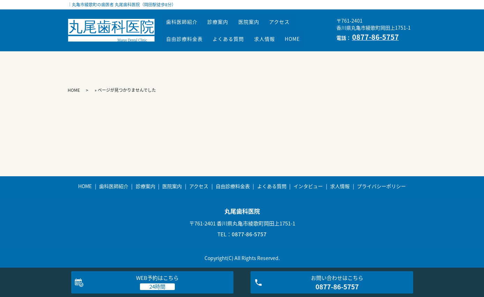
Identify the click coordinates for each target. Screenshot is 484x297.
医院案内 (260, 25)
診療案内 (225, 25)
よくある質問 (235, 35)
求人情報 (276, 35)
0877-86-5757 (249, 234)
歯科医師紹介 (184, 25)
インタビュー (308, 186)
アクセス (296, 25)
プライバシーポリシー (381, 186)
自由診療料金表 (187, 35)
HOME (309, 35)
